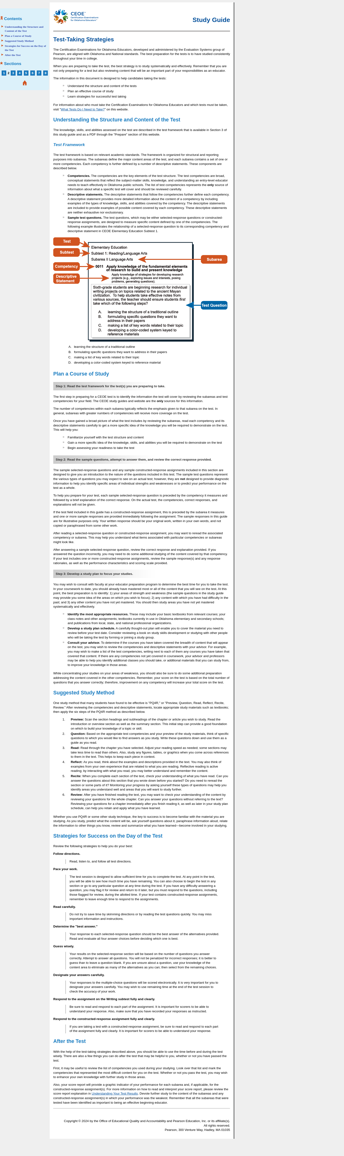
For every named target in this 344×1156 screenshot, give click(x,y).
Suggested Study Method (19, 40)
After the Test (13, 55)
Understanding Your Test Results (115, 1093)
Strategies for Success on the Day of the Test (25, 48)
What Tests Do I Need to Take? (82, 109)
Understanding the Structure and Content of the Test (24, 29)
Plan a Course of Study (18, 35)
